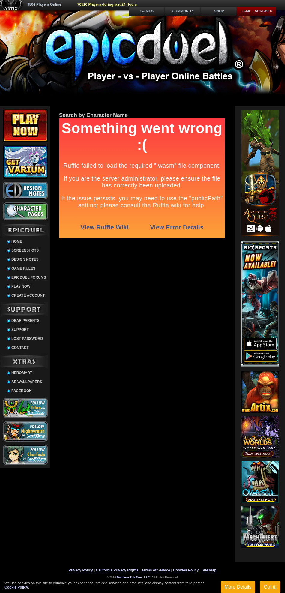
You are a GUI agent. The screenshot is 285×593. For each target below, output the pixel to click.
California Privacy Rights (117, 570)
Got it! (270, 586)
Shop (219, 11)
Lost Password (27, 339)
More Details (238, 586)
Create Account (28, 295)
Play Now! (21, 286)
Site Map (209, 570)
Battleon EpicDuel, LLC (133, 577)
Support (20, 330)
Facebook (21, 391)
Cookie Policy (16, 587)
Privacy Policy (80, 570)
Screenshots (25, 250)
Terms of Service (155, 570)
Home (16, 241)
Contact (20, 348)
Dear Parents (25, 321)
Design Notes (25, 259)
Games (147, 11)
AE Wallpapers (26, 382)
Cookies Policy (186, 570)
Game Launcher (257, 11)
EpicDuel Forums (28, 277)
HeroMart (21, 373)
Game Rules (23, 268)
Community (183, 11)
